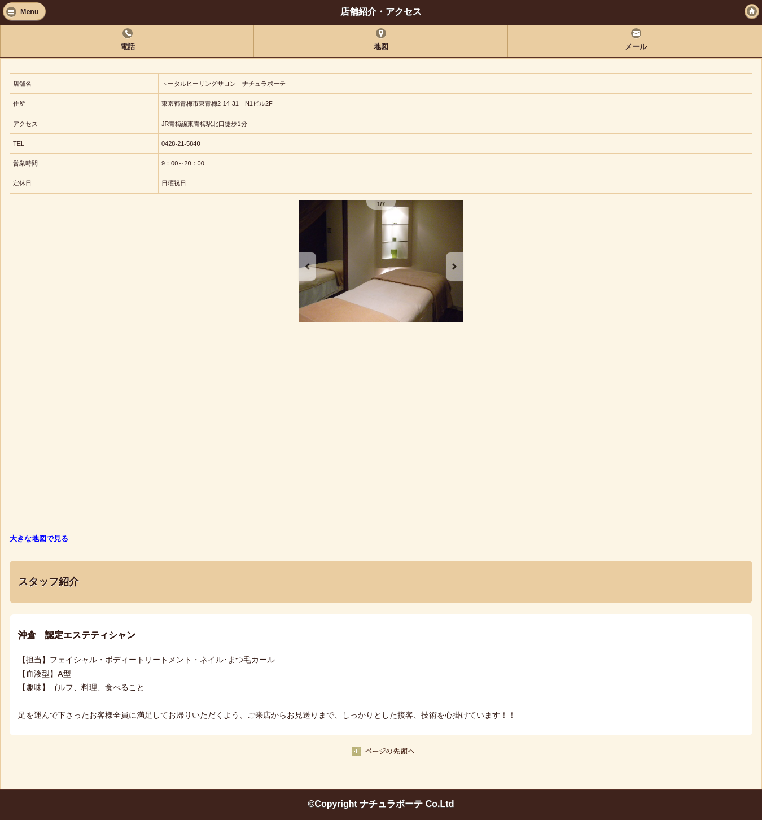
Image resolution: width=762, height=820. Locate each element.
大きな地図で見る (39, 538)
